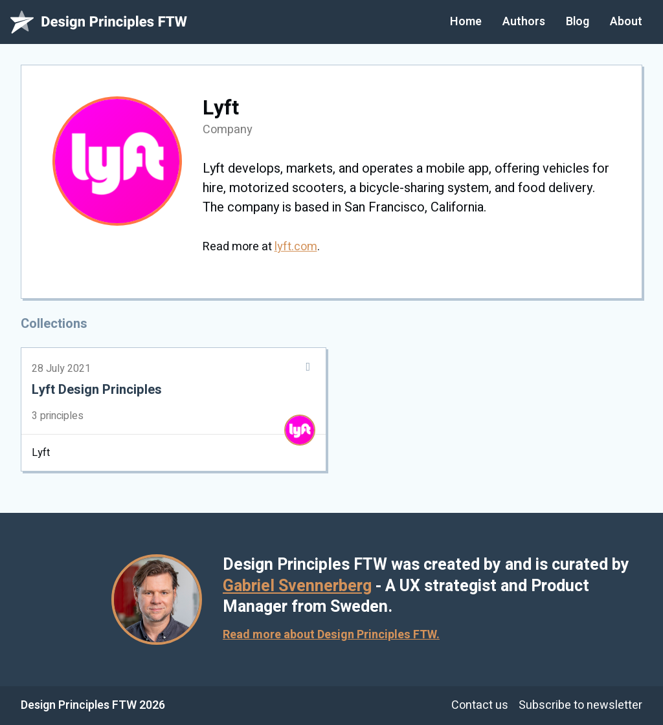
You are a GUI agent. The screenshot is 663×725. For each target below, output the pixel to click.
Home (466, 21)
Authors (523, 21)
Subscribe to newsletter (580, 705)
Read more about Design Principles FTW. (331, 635)
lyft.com (296, 246)
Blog (577, 21)
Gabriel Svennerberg (297, 586)
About (626, 21)
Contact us (479, 705)
